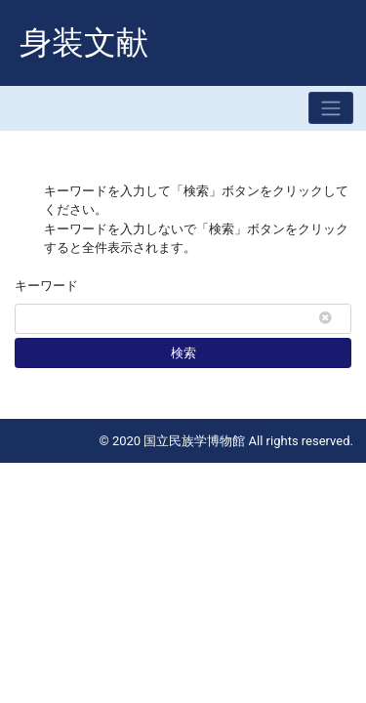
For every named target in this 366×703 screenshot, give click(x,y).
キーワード (46, 285)
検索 (183, 353)
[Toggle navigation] (330, 108)
